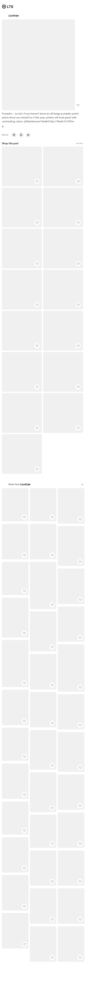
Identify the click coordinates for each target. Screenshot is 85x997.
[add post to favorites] (77, 105)
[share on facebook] (14, 134)
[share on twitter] (28, 134)
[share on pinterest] (21, 134)
